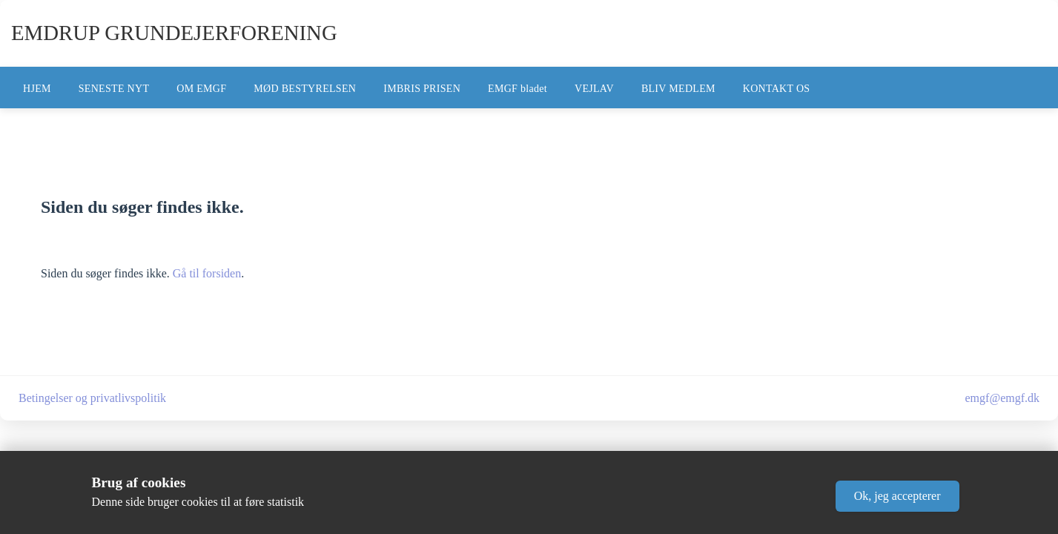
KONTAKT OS (776, 88)
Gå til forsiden (207, 273)
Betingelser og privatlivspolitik (92, 398)
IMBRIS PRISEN (421, 88)
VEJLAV (594, 88)
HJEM (37, 88)
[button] (897, 496)
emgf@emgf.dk (1002, 398)
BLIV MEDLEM (678, 88)
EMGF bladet (517, 88)
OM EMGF (201, 88)
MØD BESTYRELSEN (305, 88)
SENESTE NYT (114, 88)
